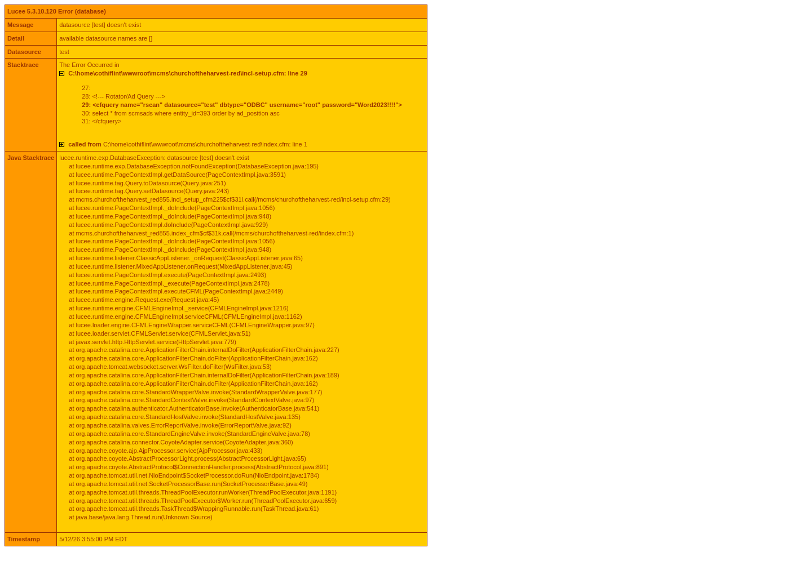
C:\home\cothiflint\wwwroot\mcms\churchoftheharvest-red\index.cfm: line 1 (187, 144)
